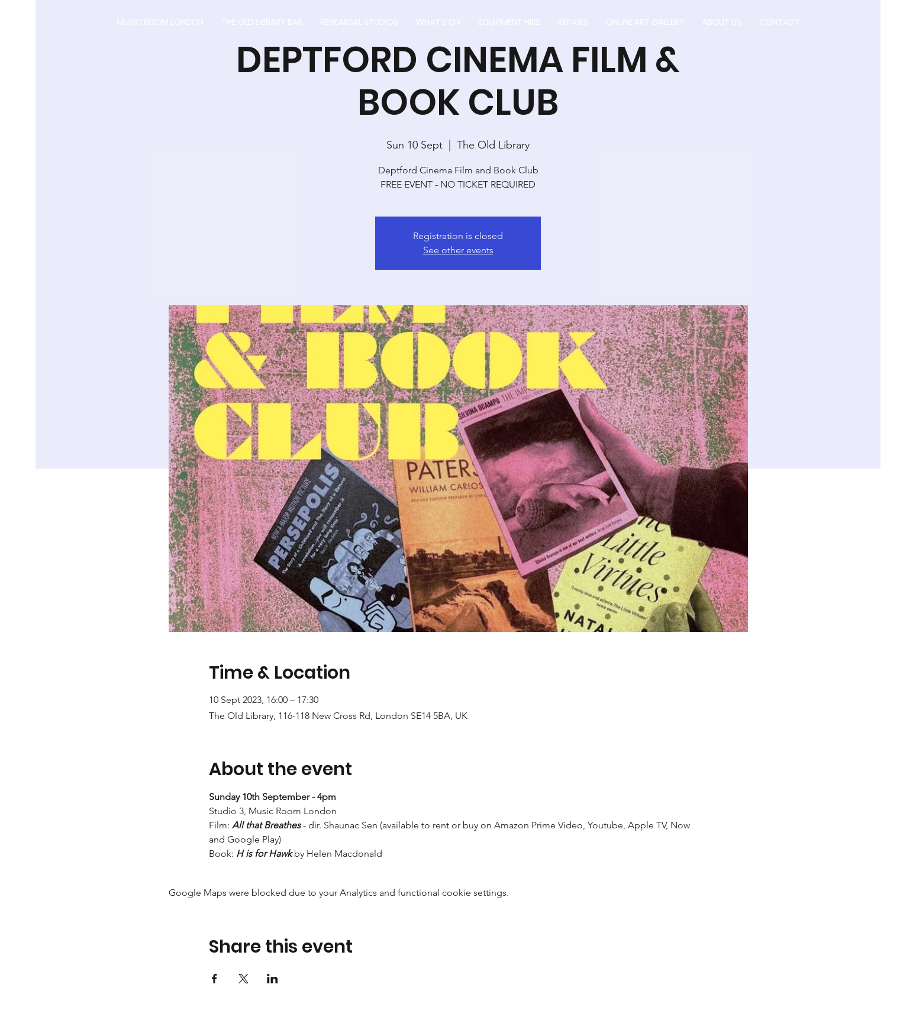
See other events (458, 250)
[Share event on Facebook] (214, 978)
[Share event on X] (243, 978)
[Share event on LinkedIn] (272, 978)
